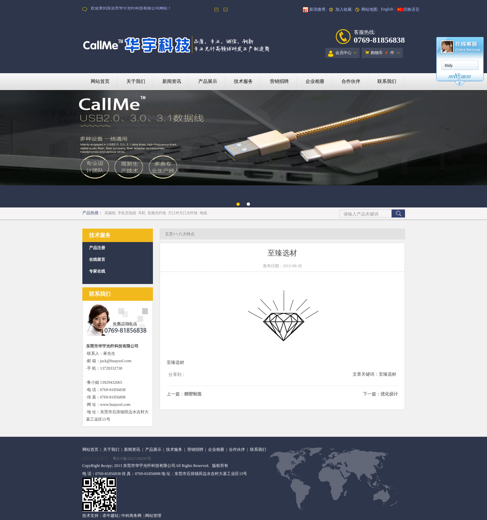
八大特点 (186, 234)
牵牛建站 (111, 515)
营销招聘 (279, 81)
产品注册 (97, 247)
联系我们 (386, 81)
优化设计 (389, 393)
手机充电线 (127, 213)
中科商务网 (131, 515)
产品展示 (207, 81)
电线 (203, 213)
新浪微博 (317, 9)
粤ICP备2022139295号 (132, 458)
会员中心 (340, 53)
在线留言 (97, 259)
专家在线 (97, 271)
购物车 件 (379, 52)
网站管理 (153, 515)
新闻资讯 (171, 81)
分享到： (177, 374)
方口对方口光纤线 (183, 213)
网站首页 (100, 81)
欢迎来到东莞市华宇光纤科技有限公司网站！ (131, 9)
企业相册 (315, 81)
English (387, 9)
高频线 (110, 213)
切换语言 (411, 9)
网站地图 (369, 9)
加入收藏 (343, 9)
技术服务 (243, 81)
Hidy (449, 65)
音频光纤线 (157, 213)
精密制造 (193, 393)
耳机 (142, 213)
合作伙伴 (350, 81)
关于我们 (135, 81)
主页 (169, 234)
